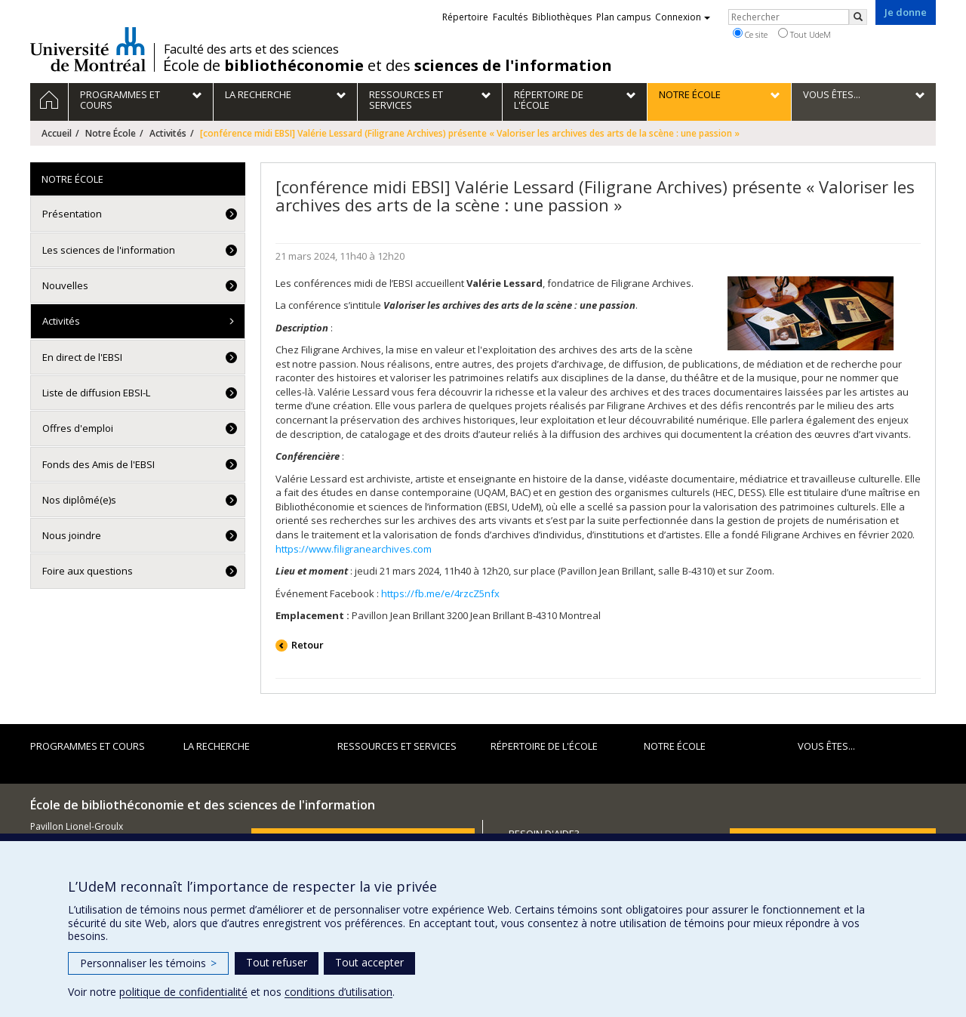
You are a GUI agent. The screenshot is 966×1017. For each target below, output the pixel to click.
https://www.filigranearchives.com (353, 549)
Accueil (57, 133)
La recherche (216, 746)
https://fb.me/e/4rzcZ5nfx (440, 593)
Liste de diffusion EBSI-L (96, 392)
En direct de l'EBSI (82, 357)
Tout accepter (369, 962)
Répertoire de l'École (544, 746)
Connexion (682, 17)
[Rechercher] (858, 17)
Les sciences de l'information (108, 250)
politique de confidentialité (183, 992)
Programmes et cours (87, 746)
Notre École (110, 133)
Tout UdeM (804, 34)
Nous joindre (71, 535)
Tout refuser (276, 962)
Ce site (750, 34)
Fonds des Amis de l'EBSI (98, 464)
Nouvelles (65, 285)
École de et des (387, 65)
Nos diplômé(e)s (79, 500)
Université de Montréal (88, 49)
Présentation (72, 213)
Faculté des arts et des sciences (251, 49)
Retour (307, 645)
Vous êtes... (826, 746)
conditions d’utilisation (338, 992)
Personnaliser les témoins (148, 963)
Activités (167, 133)
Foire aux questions (87, 571)
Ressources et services (397, 746)
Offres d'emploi (77, 428)
